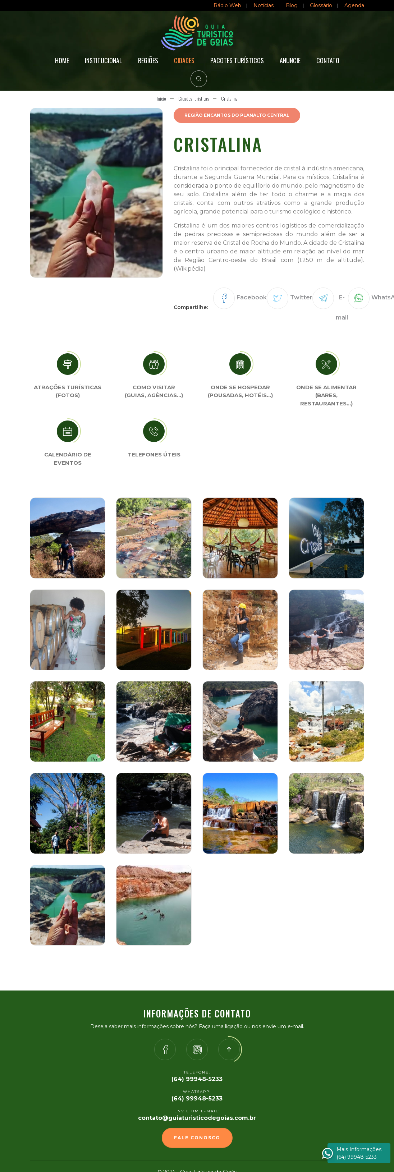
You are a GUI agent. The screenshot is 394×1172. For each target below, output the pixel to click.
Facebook (252, 297)
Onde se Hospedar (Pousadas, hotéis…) (240, 391)
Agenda (354, 5)
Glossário (321, 5)
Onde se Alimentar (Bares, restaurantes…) (326, 395)
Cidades (184, 60)
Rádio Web (227, 5)
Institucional (103, 60)
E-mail (342, 307)
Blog (292, 5)
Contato (327, 60)
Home (62, 60)
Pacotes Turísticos (237, 60)
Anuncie (290, 60)
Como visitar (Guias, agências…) (154, 391)
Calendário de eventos (67, 458)
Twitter (301, 297)
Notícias (263, 5)
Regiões (148, 60)
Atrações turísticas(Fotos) (67, 391)
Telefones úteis (154, 454)
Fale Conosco (197, 1137)
